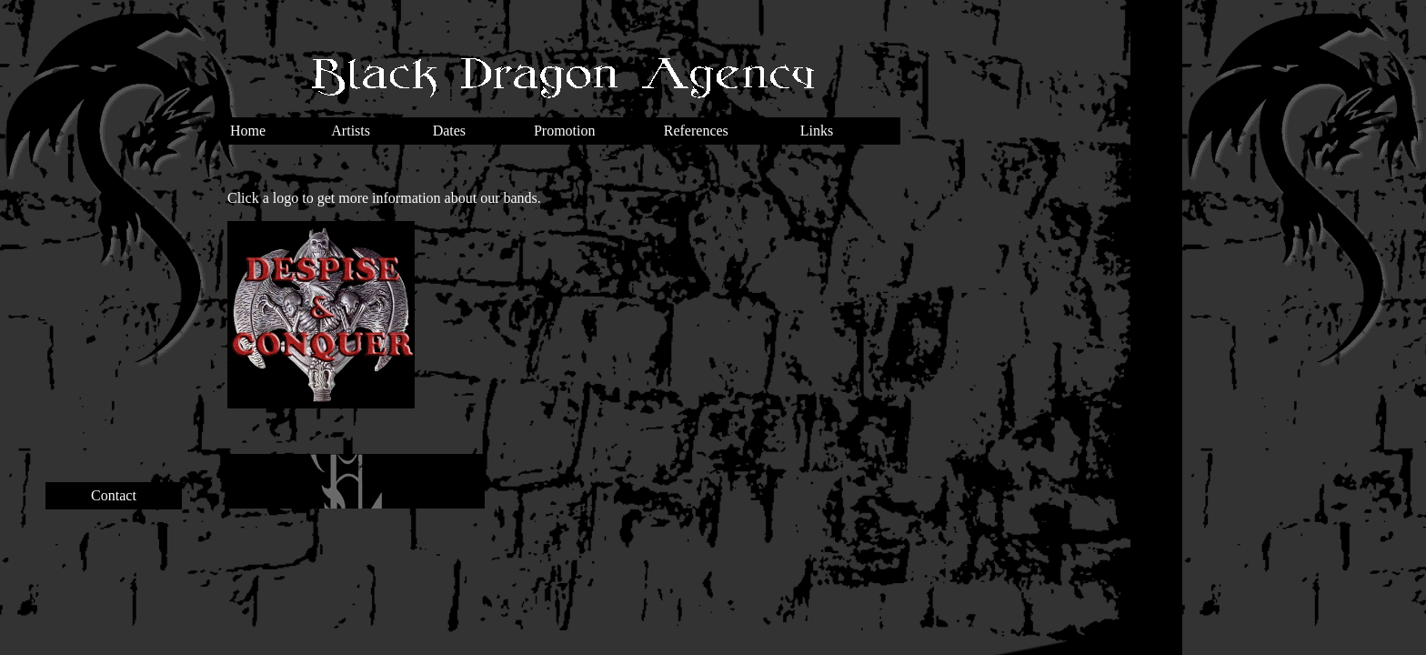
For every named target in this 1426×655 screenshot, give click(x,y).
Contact (113, 495)
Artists (350, 130)
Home (248, 130)
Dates (449, 130)
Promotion (565, 130)
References (696, 130)
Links (816, 130)
